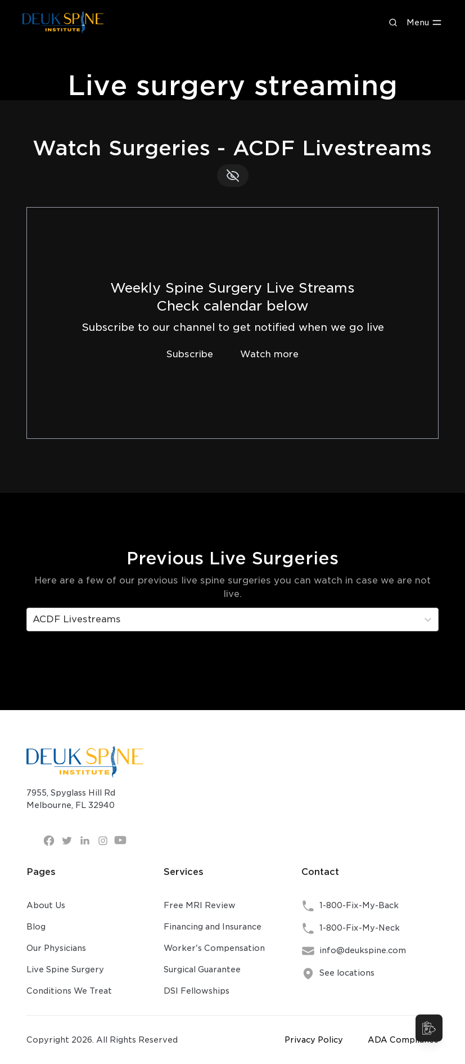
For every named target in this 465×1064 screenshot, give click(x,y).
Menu (425, 22)
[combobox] (34, 619)
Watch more (269, 354)
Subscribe (189, 354)
